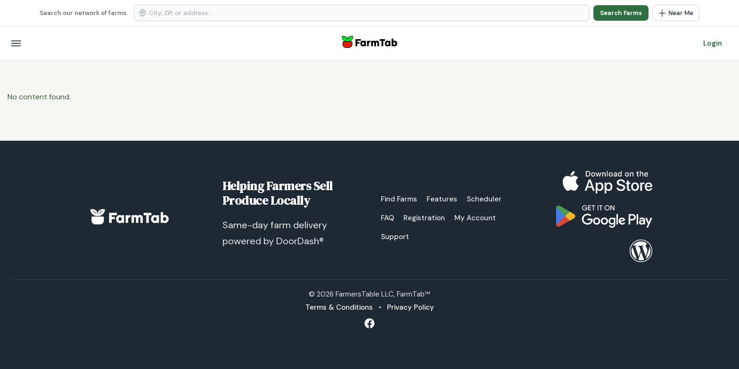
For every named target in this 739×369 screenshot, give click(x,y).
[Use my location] (675, 13)
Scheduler (484, 199)
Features (442, 199)
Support (395, 236)
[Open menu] (16, 43)
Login (712, 43)
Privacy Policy (410, 307)
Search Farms (621, 13)
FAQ (387, 218)
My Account (475, 218)
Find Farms (399, 199)
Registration (424, 218)
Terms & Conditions (339, 307)
